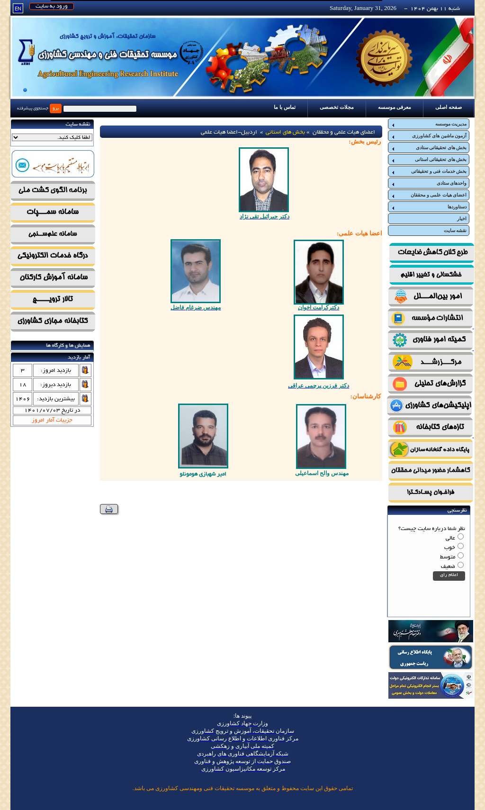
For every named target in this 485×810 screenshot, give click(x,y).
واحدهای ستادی (429, 183)
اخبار (462, 218)
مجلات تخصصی (337, 107)
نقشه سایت (455, 230)
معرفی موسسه (395, 107)
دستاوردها (429, 207)
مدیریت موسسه (429, 124)
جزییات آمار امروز (52, 420)
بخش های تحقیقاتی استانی (429, 159)
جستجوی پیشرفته (32, 108)
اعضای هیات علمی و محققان (429, 195)
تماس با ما (285, 107)
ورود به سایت (52, 6)
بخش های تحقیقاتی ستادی (429, 148)
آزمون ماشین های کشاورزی (429, 136)
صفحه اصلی (448, 107)
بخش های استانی (285, 132)
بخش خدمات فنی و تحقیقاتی (429, 171)
